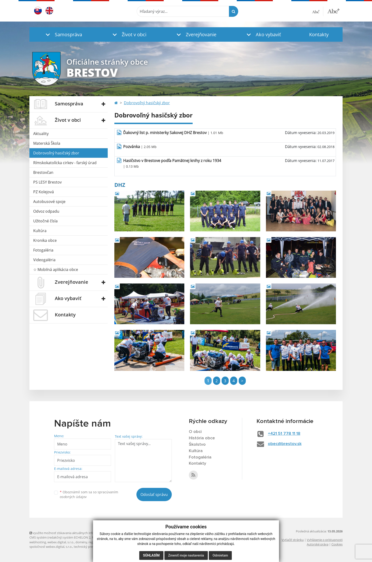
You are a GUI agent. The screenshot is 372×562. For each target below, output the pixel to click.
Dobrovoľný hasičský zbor (56, 153)
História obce (202, 438)
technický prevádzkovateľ (92, 546)
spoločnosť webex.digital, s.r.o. (50, 546)
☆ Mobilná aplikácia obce (55, 269)
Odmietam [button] (220, 555)
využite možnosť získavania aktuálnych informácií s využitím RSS (76, 533)
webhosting (37, 542)
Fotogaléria (43, 250)
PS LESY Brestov (47, 182)
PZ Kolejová (43, 191)
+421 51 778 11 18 (284, 434)
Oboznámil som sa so (89, 494)
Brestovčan (43, 172)
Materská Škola (46, 143)
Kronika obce (45, 240)
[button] (62, 34)
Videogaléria (44, 259)
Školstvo (197, 444)
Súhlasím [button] (151, 555)
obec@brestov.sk (285, 444)
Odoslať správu (154, 494)
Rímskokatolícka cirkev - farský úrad (65, 162)
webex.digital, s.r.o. (60, 542)
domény (81, 542)
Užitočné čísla (45, 221)
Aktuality (41, 133)
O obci (195, 432)
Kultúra (39, 230)
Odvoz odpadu (46, 211)
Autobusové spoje (49, 201)
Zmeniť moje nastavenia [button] (186, 555)
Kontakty (319, 34)
